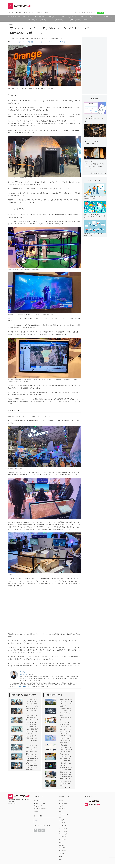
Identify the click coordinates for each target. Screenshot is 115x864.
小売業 (24, 16)
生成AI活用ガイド (29, 12)
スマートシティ (65, 16)
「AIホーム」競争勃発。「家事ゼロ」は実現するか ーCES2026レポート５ (94, 166)
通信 (37, 19)
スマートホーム (74, 16)
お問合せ (36, 811)
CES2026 (85, 19)
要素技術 (43, 19)
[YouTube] (43, 830)
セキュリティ (50, 19)
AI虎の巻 (18, 12)
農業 (44, 16)
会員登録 (100, 12)
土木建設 (50, 16)
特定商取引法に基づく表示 (40, 808)
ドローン (67, 19)
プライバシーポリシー (39, 806)
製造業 (9, 16)
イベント (47, 12)
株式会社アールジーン (21, 799)
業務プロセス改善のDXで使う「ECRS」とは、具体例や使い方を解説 (94, 215)
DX (4, 16)
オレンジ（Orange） (41, 42)
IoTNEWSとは (37, 800)
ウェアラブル (59, 19)
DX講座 (39, 12)
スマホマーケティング (23, 686)
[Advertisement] (77, 6)
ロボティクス (31, 19)
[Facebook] (35, 830)
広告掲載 (77, 12)
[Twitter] (39, 830)
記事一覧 (10, 12)
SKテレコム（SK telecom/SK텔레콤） (23, 42)
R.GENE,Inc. (15, 803)
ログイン (93, 12)
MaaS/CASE (62, 808)
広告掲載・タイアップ (39, 803)
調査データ (62, 859)
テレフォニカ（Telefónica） (57, 42)
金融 (29, 16)
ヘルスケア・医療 (37, 16)
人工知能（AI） (107, 16)
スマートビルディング (86, 16)
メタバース (56, 16)
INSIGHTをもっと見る (99, 173)
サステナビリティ (97, 16)
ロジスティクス (16, 16)
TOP (9, 38)
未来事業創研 (23, 674)
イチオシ (78, 19)
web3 (72, 19)
